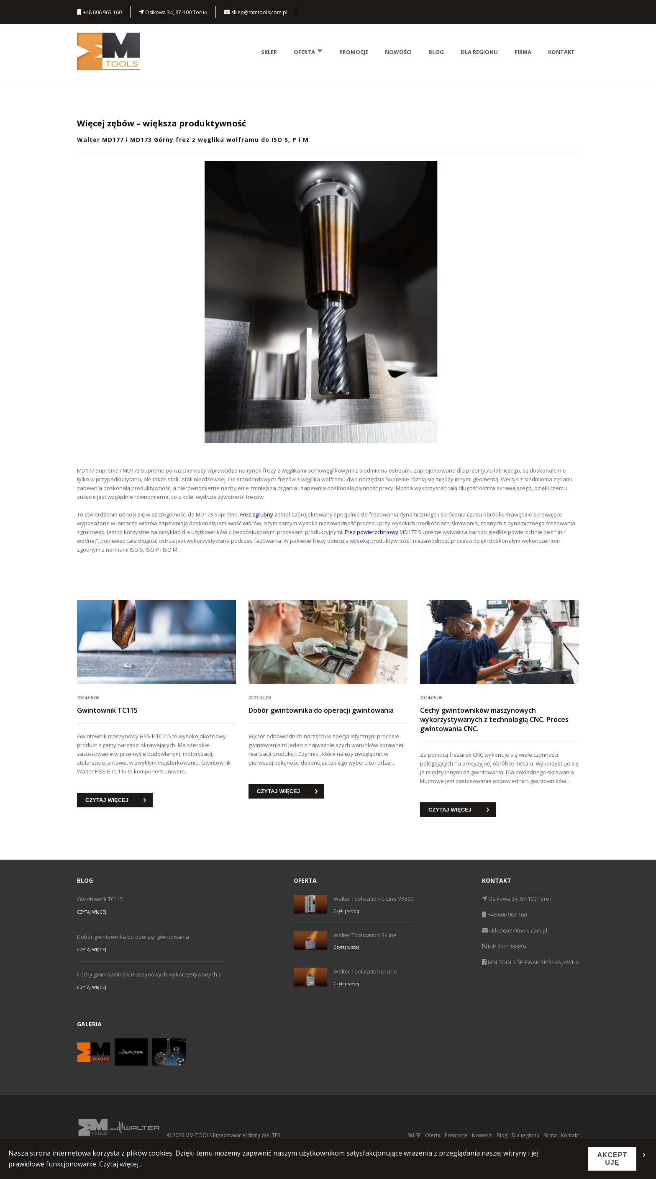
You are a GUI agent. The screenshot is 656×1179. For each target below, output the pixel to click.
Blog (436, 52)
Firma (523, 52)
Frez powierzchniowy (371, 532)
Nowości (398, 52)
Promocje (353, 52)
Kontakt (561, 52)
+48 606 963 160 (99, 12)
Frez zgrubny (256, 514)
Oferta (308, 52)
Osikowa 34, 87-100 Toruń (173, 12)
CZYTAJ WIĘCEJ (106, 800)
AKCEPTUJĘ (612, 1158)
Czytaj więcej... (120, 1164)
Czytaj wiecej (346, 911)
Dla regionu (479, 52)
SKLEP (269, 52)
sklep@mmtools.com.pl (255, 12)
